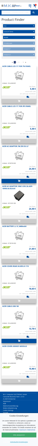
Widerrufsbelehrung (10, 408)
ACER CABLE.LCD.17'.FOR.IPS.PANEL (16, 106)
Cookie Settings (8, 410)
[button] (3, 6)
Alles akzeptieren (19, 435)
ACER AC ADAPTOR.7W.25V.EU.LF (15, 146)
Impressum (22, 430)
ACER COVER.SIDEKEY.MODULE (14, 346)
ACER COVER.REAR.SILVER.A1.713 (15, 266)
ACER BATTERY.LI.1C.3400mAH (14, 226)
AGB (4, 403)
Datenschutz (31, 430)
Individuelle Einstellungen (19, 442)
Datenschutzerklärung (10, 406)
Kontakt (5, 412)
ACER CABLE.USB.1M (10, 306)
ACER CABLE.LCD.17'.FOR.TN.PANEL (16, 66)
